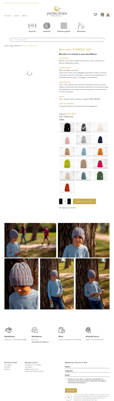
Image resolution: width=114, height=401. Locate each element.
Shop (12, 46)
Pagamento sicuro (31, 369)
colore (61, 120)
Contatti (16, 16)
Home (6, 46)
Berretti (17, 46)
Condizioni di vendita (33, 365)
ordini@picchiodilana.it (40, 342)
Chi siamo (7, 16)
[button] (67, 208)
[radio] (67, 127)
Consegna (28, 367)
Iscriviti (71, 390)
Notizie (24, 16)
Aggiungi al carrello (84, 201)
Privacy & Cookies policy (34, 371)
